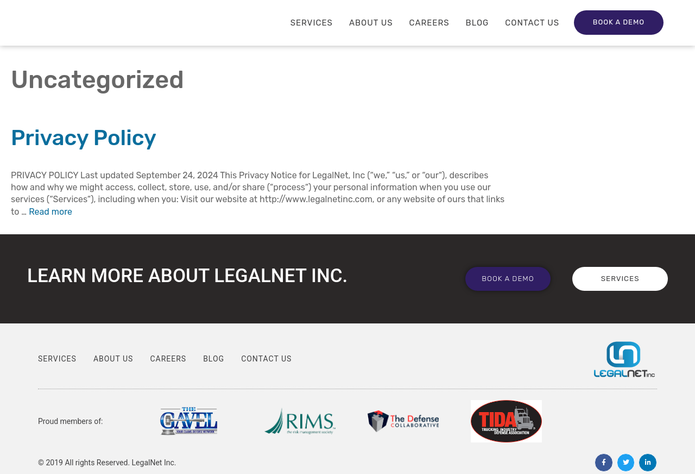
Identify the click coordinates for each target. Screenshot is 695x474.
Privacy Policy (83, 138)
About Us (371, 23)
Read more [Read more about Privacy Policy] (50, 212)
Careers (429, 23)
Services (311, 23)
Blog (477, 23)
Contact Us (532, 23)
